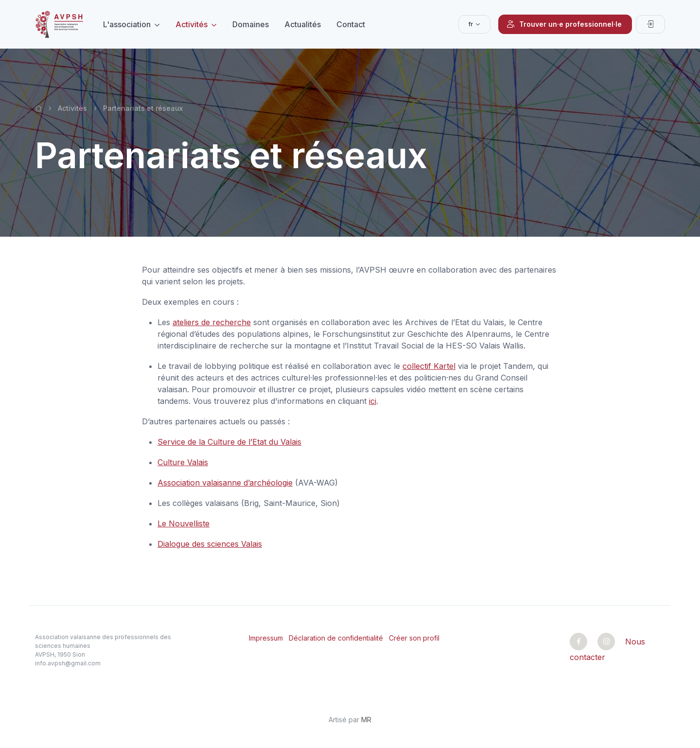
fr (471, 24)
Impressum (266, 638)
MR (366, 719)
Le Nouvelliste (184, 523)
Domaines (250, 24)
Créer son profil (414, 638)
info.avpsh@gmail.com (68, 663)
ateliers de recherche (212, 322)
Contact (350, 24)
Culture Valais (183, 462)
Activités (191, 24)
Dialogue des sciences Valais (210, 544)
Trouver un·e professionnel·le (564, 24)
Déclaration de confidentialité (336, 638)
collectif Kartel (428, 366)
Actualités (302, 24)
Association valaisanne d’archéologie (225, 482)
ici (372, 401)
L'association (127, 24)
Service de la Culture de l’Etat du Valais (229, 442)
